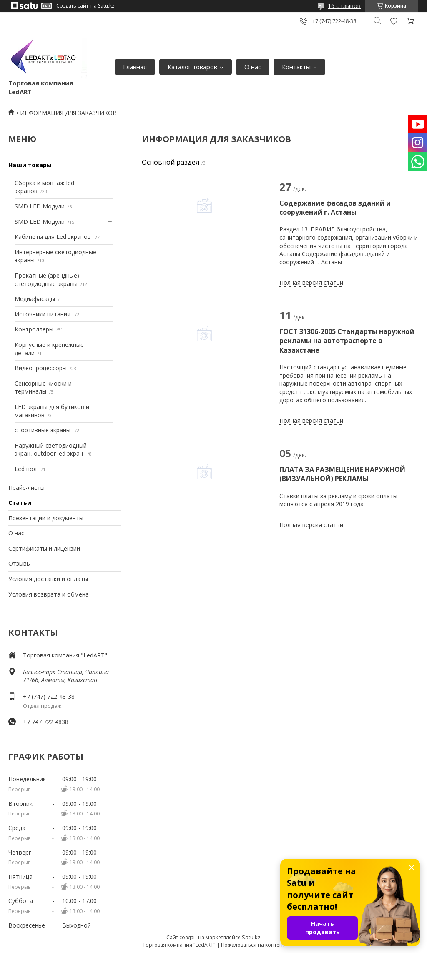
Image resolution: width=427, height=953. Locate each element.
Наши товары (30, 165)
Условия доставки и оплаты (48, 579)
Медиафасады (35, 299)
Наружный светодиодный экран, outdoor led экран (51, 449)
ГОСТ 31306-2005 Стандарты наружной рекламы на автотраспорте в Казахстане (346, 341)
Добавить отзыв (393, 21)
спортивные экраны (43, 430)
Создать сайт (72, 6)
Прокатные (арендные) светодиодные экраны (47, 279)
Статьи (19, 503)
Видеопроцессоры (41, 368)
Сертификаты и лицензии (44, 548)
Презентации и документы (45, 518)
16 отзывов (344, 6)
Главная (135, 67)
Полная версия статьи (311, 282)
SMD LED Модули (40, 206)
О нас (252, 67)
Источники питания (43, 314)
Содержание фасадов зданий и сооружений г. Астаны (335, 207)
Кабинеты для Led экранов (54, 237)
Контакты (296, 67)
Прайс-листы (26, 488)
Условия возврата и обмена (48, 594)
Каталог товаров (192, 67)
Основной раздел (170, 162)
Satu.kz (251, 937)
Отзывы (19, 563)
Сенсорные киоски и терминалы (43, 387)
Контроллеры (34, 329)
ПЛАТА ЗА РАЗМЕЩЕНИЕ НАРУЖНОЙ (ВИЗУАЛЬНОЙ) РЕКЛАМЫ (342, 474)
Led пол (26, 469)
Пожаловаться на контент (253, 944)
